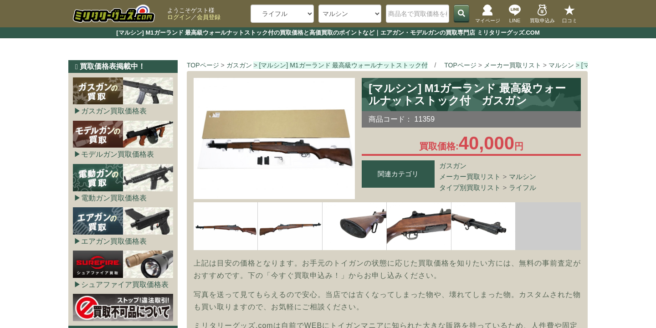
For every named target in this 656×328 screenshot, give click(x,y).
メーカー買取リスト (470, 176)
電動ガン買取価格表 (114, 198)
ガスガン (452, 165)
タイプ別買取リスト (470, 187)
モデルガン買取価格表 (117, 154)
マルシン (522, 176)
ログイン (179, 17)
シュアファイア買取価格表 (125, 284)
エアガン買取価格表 (114, 241)
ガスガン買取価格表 (114, 111)
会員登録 (208, 17)
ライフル (522, 187)
